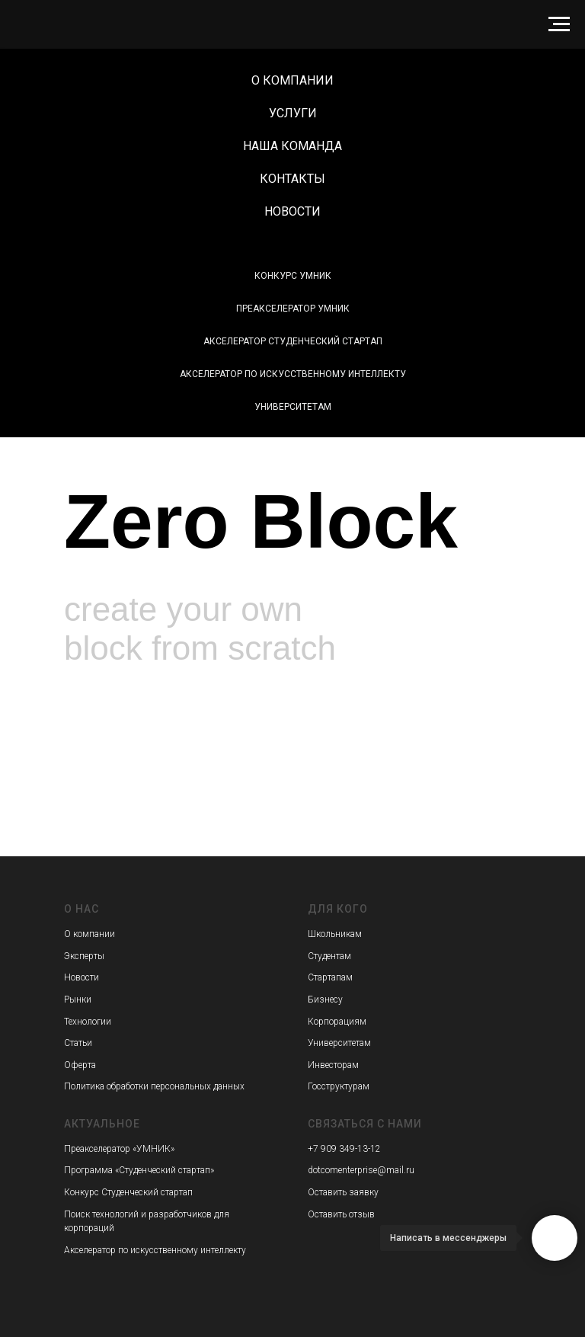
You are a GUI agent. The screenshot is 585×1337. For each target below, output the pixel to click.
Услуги (293, 113)
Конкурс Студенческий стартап (128, 1192)
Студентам (329, 956)
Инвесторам (333, 1065)
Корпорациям (337, 1021)
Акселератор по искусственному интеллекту (293, 374)
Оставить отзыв (341, 1214)
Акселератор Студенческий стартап (292, 341)
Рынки (77, 999)
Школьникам (335, 934)
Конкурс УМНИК (292, 275)
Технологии (87, 1021)
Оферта (80, 1065)
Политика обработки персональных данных (154, 1086)
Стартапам (330, 977)
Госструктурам (338, 1086)
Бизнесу (325, 999)
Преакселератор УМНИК (293, 308)
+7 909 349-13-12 (344, 1148)
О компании (292, 80)
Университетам (292, 406)
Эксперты (84, 956)
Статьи (78, 1043)
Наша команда (292, 146)
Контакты (292, 178)
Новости (292, 211)
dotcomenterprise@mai (354, 1170)
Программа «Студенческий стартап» (139, 1170)
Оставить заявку (343, 1192)
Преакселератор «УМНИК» (119, 1148)
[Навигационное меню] (559, 24)
